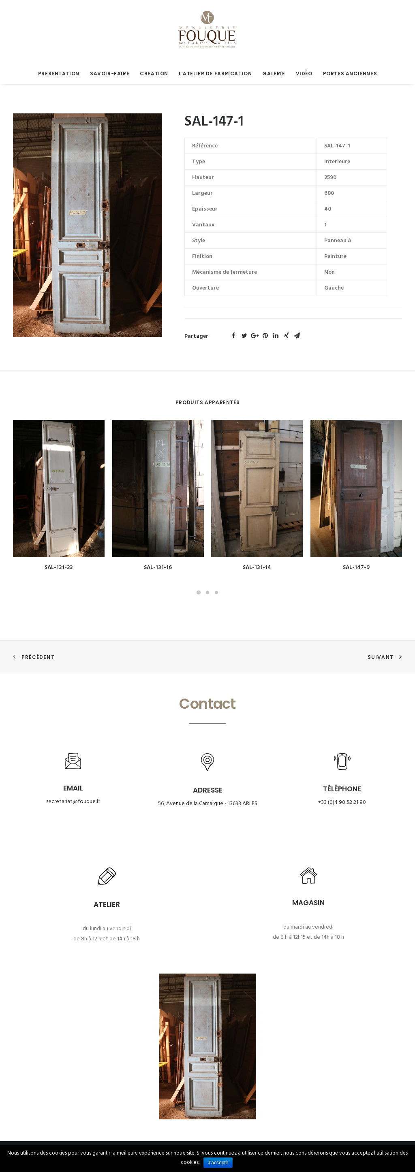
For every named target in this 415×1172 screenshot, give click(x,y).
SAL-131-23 (59, 567)
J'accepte (218, 1163)
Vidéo (304, 73)
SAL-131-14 (257, 567)
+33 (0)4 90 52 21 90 (342, 802)
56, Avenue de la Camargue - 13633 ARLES (207, 803)
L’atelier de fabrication (215, 73)
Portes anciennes (350, 73)
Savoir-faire (109, 73)
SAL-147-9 (356, 567)
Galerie (273, 73)
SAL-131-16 (158, 567)
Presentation (58, 73)
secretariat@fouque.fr (73, 801)
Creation (154, 73)
